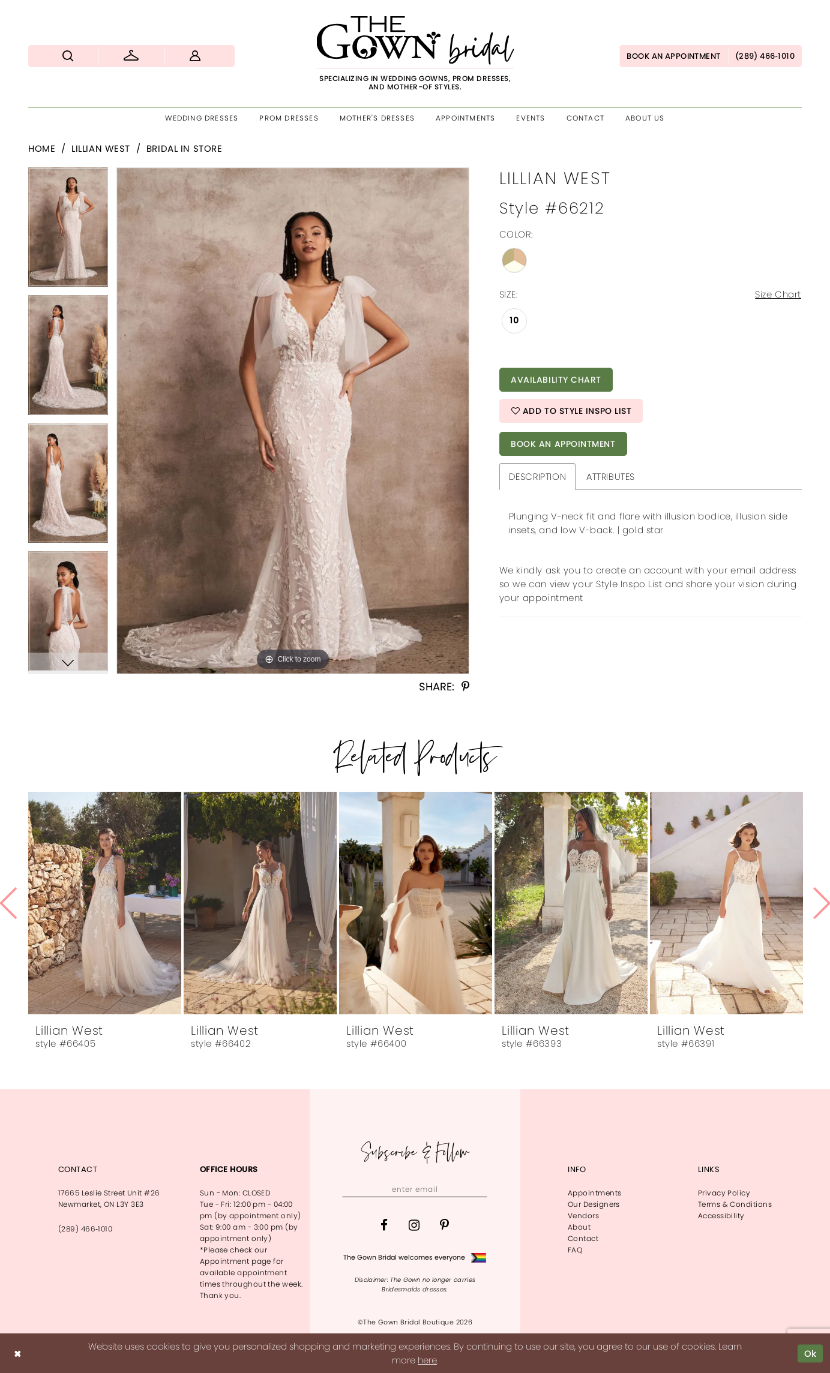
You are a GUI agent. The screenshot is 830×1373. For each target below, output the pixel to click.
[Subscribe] (476, 1189)
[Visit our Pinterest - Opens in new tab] (444, 1225)
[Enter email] (414, 1189)
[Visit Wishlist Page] (131, 56)
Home (41, 148)
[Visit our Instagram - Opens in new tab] (414, 1225)
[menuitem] (67, 56)
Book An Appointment (563, 444)
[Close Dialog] (17, 1353)
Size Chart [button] (778, 294)
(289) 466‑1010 (85, 1229)
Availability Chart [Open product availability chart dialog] (556, 380)
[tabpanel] (68, 231)
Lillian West (100, 148)
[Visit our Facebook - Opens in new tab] (384, 1225)
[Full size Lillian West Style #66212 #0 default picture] (293, 421)
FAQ (575, 1250)
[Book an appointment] (673, 56)
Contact (583, 1238)
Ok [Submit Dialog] (810, 1353)
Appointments (594, 1193)
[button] (195, 56)
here (427, 1360)
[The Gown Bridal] (415, 53)
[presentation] (104, 903)
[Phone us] (765, 56)
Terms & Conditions (735, 1204)
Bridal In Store (184, 148)
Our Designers (594, 1204)
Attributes (610, 476)
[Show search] (67, 56)
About (579, 1227)
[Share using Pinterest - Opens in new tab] (465, 686)
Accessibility (721, 1215)
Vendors (583, 1215)
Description (537, 476)
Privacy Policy (724, 1193)
